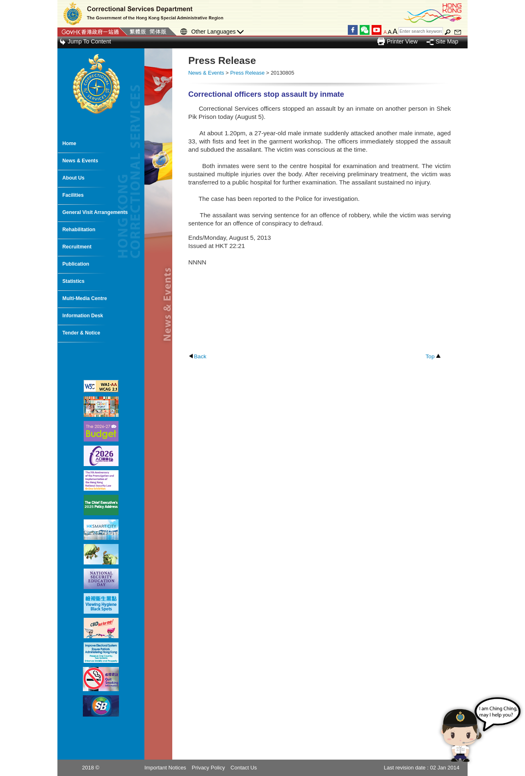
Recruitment (76, 247)
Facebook (353, 30)
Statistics (73, 281)
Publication (75, 264)
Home (69, 143)
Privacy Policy (208, 768)
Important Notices (165, 768)
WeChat (365, 30)
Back (200, 356)
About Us (73, 178)
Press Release (247, 73)
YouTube (376, 30)
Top (429, 356)
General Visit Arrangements (95, 212)
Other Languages (217, 31)
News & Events (80, 161)
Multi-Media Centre (84, 298)
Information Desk (82, 316)
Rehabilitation (78, 229)
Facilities (73, 195)
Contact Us (244, 768)
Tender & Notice (81, 333)
